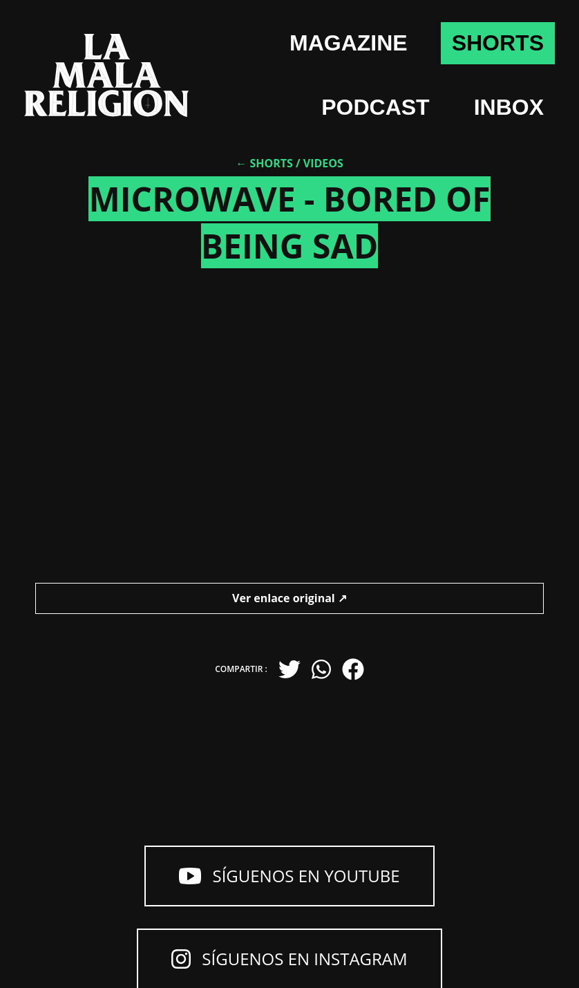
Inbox (509, 107)
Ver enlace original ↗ (289, 598)
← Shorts (264, 163)
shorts (498, 42)
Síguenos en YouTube (289, 875)
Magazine (349, 42)
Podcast (375, 107)
